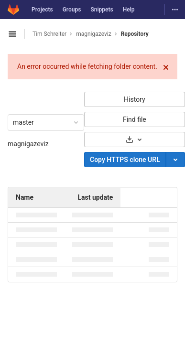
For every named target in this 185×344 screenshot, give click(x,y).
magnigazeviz (28, 144)
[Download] (134, 139)
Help (129, 9)
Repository (135, 34)
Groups (72, 9)
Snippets (101, 9)
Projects (42, 9)
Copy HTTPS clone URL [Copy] (125, 159)
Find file (134, 119)
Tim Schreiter (49, 34)
